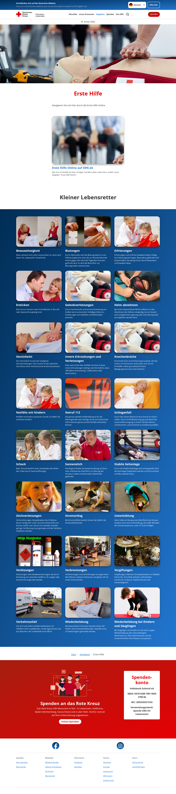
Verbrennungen (76, 570)
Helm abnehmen (126, 305)
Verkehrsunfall (26, 622)
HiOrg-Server (137, 762)
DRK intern (107, 776)
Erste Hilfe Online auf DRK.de (72, 168)
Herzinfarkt (24, 356)
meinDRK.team (138, 767)
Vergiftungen (123, 570)
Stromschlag (73, 516)
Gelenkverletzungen (79, 305)
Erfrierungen (123, 251)
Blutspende (21, 767)
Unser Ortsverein (86, 14)
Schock (21, 464)
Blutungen (72, 251)
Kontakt (106, 767)
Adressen (107, 762)
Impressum (108, 771)
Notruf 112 (72, 412)
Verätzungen (25, 570)
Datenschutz (108, 780)
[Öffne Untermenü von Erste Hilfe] (88, 21)
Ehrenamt (49, 771)
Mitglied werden (52, 762)
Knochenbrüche (125, 356)
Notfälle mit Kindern (30, 412)
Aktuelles (73, 14)
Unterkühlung (124, 516)
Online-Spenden (70, 721)
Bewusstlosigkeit (28, 251)
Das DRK (120, 14)
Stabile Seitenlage (127, 464)
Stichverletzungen (28, 516)
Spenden (110, 14)
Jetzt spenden (22, 762)
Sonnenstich (73, 464)
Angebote (100, 14)
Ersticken (22, 305)
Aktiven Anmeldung (53, 767)
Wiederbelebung (76, 622)
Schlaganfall (122, 412)
